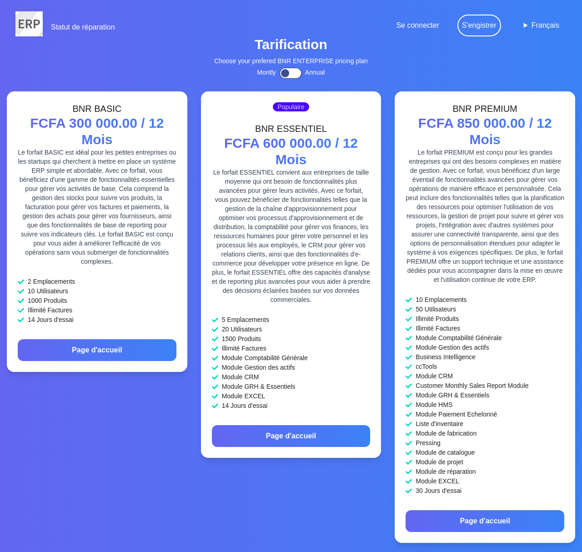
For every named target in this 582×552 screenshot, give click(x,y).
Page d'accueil (97, 350)
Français (545, 25)
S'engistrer (479, 25)
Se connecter (417, 25)
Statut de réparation (83, 27)
